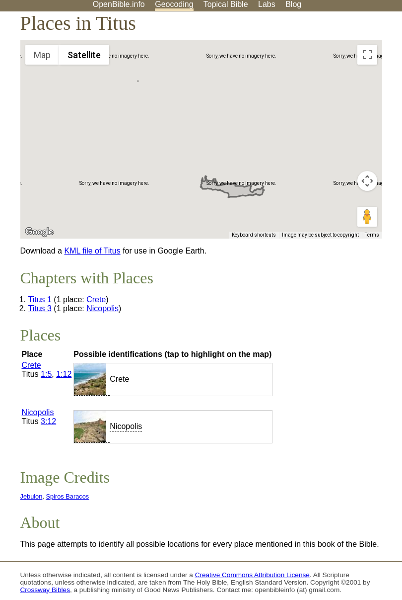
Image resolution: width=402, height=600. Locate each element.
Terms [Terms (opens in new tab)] (372, 235)
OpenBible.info (119, 4)
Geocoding (174, 4)
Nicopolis (102, 308)
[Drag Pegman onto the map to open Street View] (367, 217)
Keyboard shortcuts (254, 235)
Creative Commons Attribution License (252, 575)
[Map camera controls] (367, 181)
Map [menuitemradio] (42, 55)
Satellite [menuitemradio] (84, 55)
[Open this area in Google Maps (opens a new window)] (39, 232)
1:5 (46, 374)
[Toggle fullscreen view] (367, 55)
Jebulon (31, 496)
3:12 (48, 421)
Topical (225, 4)
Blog (293, 4)
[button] (138, 72)
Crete (96, 299)
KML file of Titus (92, 251)
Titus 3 (40, 308)
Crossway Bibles (45, 590)
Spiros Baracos (67, 496)
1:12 (63, 374)
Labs (266, 4)
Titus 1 (40, 299)
